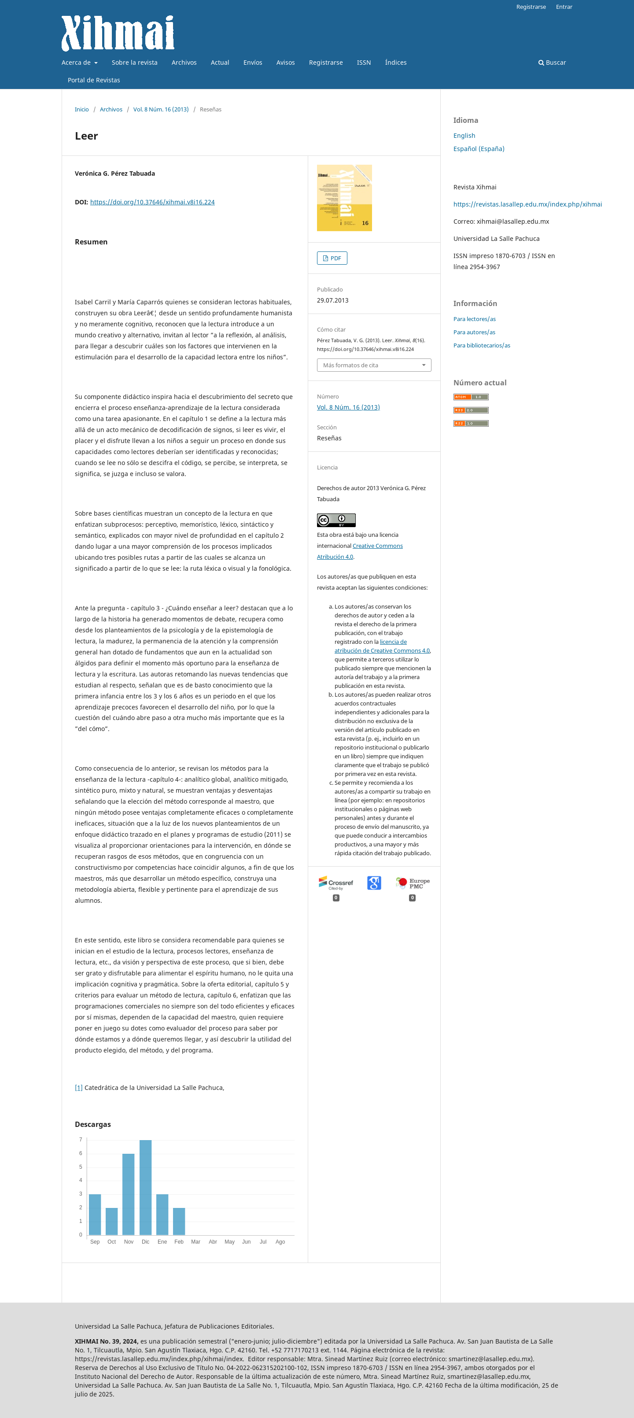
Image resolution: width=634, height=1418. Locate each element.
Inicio (82, 109)
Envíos (252, 62)
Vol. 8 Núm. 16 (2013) (161, 109)
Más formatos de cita (350, 365)
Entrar (564, 7)
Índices (396, 62)
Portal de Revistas (94, 80)
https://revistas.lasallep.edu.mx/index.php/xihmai (527, 204)
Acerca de (77, 62)
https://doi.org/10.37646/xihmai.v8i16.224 (152, 202)
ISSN (364, 62)
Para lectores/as (474, 319)
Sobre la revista (135, 62)
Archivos (184, 62)
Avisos (285, 62)
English (464, 135)
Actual (220, 62)
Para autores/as (474, 332)
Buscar (552, 62)
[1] (79, 1087)
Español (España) (479, 148)
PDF (335, 258)
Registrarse (326, 62)
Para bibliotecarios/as (481, 345)
